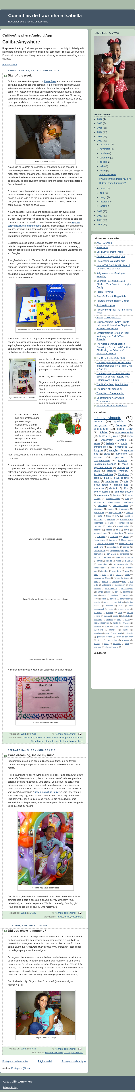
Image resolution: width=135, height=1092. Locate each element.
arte (126, 481)
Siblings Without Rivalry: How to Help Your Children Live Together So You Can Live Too (113, 325)
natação (113, 450)
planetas (129, 561)
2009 (100, 220)
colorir (103, 599)
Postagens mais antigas (73, 1061)
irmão (127, 619)
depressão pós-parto (119, 550)
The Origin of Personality (109, 389)
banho (108, 592)
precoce (119, 457)
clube (109, 526)
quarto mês (99, 512)
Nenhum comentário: (66, 734)
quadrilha (103, 564)
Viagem (121, 425)
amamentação (124, 432)
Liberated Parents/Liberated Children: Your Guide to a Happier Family (114, 284)
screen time (112, 640)
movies (116, 626)
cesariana (114, 595)
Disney (126, 536)
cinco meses (114, 502)
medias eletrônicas (101, 623)
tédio (127, 644)
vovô (96, 574)
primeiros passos (124, 492)
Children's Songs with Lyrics (111, 256)
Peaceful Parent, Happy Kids (111, 296)
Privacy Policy (9, 64)
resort (96, 481)
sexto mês (116, 568)
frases (60, 916)
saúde (97, 471)
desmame (98, 554)
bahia (96, 478)
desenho (97, 530)
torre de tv (116, 571)
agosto (103, 162)
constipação (122, 526)
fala (118, 530)
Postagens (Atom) (20, 1068)
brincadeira (99, 502)
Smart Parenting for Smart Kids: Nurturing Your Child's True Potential (113, 336)
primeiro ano (121, 485)
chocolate (126, 595)
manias (108, 561)
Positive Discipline (106, 305)
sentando (125, 640)
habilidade (125, 616)
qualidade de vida (104, 637)
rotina (67, 916)
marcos (78, 737)
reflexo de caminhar (124, 637)
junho (103, 170)
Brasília (129, 512)
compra (113, 599)
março (103, 197)
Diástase (117, 495)
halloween (98, 619)
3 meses (101, 536)
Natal (108, 516)
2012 (100, 140)
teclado (97, 644)
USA (124, 582)
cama (103, 595)
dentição (113, 488)
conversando (99, 550)
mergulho (97, 626)
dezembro (105, 144)
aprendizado (113, 547)
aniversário (122, 454)
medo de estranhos (121, 623)
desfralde (102, 505)
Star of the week (20, 75)
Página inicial (45, 1061)
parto (107, 633)
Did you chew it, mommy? (27, 930)
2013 (100, 136)
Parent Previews (105, 292)
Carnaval (114, 536)
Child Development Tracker (110, 252)
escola (57, 737)
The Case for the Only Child (111, 358)
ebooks (109, 530)
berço (117, 592)
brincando (99, 488)
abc (127, 498)
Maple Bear (50, 81)
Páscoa (105, 582)
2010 (100, 215)
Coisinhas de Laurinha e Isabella (45, 15)
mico (107, 626)
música (126, 626)
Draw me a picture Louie (46, 792)
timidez (104, 571)
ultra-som (97, 647)
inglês (111, 509)
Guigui (118, 575)
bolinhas (126, 592)
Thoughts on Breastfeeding (110, 393)
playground (117, 633)
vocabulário (77, 916)
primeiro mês (101, 447)
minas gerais (101, 485)
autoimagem (120, 585)
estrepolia (98, 613)
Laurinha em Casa (101, 578)
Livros (107, 454)
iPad (119, 619)
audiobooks (106, 585)
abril (102, 193)
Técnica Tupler (113, 498)
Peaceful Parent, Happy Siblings (113, 301)
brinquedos (124, 523)
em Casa (111, 554)
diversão (122, 460)
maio (103, 188)
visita (130, 533)
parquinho (98, 633)
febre (120, 613)
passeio (97, 457)
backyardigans (127, 588)
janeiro (103, 206)
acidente (111, 519)
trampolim (117, 644)
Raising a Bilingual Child (109, 317)
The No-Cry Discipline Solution (112, 384)
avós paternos (111, 588)
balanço (100, 592)
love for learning (102, 492)
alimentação (121, 447)
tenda (106, 644)
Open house (37, 741)
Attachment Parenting (113, 440)
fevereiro (105, 201)
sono (130, 436)
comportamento (102, 460)
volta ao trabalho (111, 647)
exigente (109, 613)
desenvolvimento (44, 737)
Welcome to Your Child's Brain (112, 405)
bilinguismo (28, 737)
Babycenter (102, 247)
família (124, 443)
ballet (110, 523)
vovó (127, 571)
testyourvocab (115, 512)
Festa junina (99, 540)
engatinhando (123, 609)
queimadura (117, 533)
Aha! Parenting (104, 243)
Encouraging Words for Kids (111, 261)
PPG (117, 516)
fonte (118, 557)
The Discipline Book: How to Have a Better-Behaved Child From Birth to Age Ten (114, 365)
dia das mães (120, 505)
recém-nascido (121, 564)
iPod (126, 488)
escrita (97, 557)
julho (102, 166)
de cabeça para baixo (113, 602)
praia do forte (121, 478)
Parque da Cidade (121, 578)
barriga (126, 547)
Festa (99, 516)
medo (118, 561)
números (112, 630)
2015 (100, 128)
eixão (111, 609)
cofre (96, 599)
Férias (103, 432)
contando (128, 502)
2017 (100, 119)
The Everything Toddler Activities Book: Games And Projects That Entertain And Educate (113, 376)
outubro (104, 153)
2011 (100, 211)
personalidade (100, 533)
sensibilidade (100, 568)
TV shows (123, 474)
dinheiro (109, 606)
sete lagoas (111, 481)
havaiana (109, 619)
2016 (100, 123)
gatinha (107, 616)
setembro (105, 157)
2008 (100, 224)
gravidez (119, 421)
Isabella (110, 443)
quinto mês (103, 495)
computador (125, 599)
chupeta (97, 526)
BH (111, 575)
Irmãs (127, 575)
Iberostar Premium (117, 471)
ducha (120, 606)
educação (98, 509)
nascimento (98, 630)
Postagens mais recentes (15, 1061)
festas (103, 436)
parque (125, 630)
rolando (100, 640)
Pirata (96, 582)
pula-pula (129, 633)
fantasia (107, 557)
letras (99, 561)
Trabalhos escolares (73, 741)
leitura (126, 530)
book (96, 595)
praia (106, 478)
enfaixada (124, 554)
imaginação (123, 467)
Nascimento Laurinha (105, 464)
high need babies (103, 467)
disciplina (98, 450)
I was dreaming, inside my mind (31, 755)
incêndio (129, 557)
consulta (97, 602)
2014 (100, 132)
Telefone (115, 582)
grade (115, 616)
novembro (105, 149)
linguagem (124, 509)
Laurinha (113, 540)
